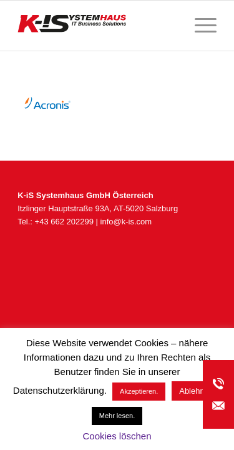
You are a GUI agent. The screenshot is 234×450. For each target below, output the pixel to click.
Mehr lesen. (117, 415)
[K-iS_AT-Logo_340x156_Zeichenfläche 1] (97, 26)
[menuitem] (199, 26)
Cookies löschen (116, 436)
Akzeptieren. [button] (139, 391)
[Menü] (199, 26)
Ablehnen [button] (196, 391)
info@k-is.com (126, 221)
